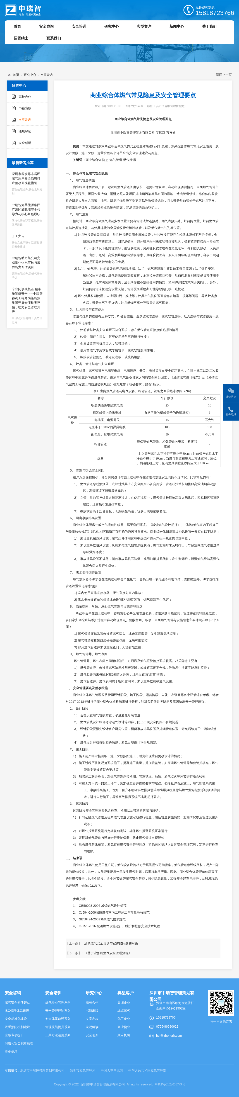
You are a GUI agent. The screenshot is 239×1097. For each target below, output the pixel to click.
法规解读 (25, 131)
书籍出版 (25, 108)
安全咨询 (13, 993)
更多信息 (11, 1051)
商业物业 (123, 1027)
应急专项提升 (14, 1035)
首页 (16, 75)
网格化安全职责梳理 (19, 1043)
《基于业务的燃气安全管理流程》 (108, 953)
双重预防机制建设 (17, 1027)
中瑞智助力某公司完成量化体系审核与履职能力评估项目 (27, 268)
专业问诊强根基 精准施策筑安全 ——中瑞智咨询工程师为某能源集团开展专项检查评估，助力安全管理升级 (27, 305)
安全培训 (53, 993)
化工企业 (123, 1019)
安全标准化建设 (16, 1019)
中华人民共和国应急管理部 (147, 1070)
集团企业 (123, 1002)
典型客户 (125, 993)
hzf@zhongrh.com (169, 1035)
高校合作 (25, 96)
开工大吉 (27, 241)
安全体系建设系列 (58, 1019)
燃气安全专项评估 (17, 1002)
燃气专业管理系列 (58, 1002)
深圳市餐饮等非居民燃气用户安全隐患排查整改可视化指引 (27, 184)
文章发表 (47, 75)
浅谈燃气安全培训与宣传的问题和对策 (111, 943)
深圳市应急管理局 (82, 1070)
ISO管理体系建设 (17, 1010)
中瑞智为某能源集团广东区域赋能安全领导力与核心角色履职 (27, 215)
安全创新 (25, 143)
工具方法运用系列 (58, 1035)
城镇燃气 (123, 1010)
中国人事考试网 (112, 1070)
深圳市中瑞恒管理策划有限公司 (42, 1070)
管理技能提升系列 (58, 1027)
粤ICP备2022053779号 (170, 1084)
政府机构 (123, 1035)
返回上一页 (224, 75)
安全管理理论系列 (58, 1010)
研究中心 (30, 75)
